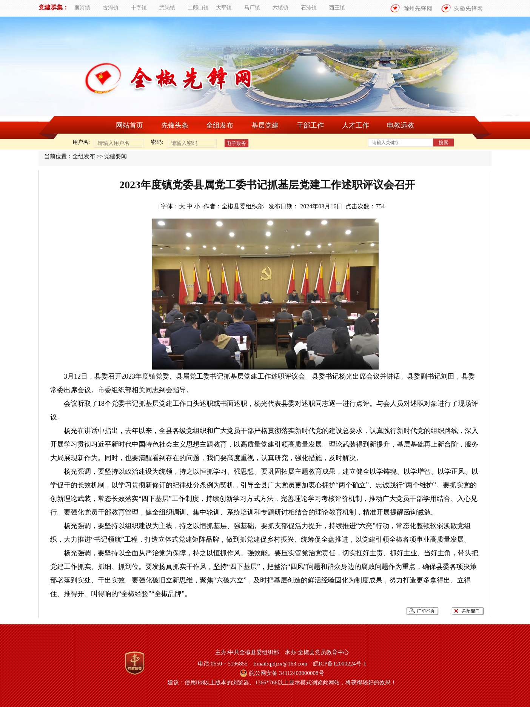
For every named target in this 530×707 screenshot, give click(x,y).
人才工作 (355, 125)
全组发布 (219, 125)
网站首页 (129, 125)
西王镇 (337, 8)
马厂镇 (252, 8)
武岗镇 (167, 8)
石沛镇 (309, 8)
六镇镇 (280, 8)
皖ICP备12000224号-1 (339, 664)
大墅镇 (224, 8)
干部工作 (310, 125)
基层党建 (265, 125)
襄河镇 (82, 8)
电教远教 (400, 125)
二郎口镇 (198, 8)
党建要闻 (115, 156)
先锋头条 (174, 125)
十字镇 (139, 8)
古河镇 (111, 8)
